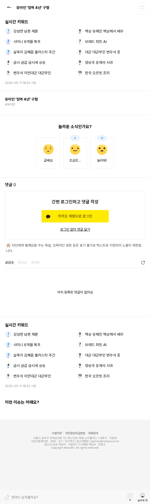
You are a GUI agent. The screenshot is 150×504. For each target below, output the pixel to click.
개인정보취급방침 (75, 433)
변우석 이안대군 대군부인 (32, 73)
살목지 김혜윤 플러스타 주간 (34, 52)
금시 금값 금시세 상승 (29, 62)
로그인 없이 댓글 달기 (75, 229)
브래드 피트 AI (96, 41)
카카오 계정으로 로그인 (75, 216)
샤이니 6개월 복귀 (26, 41)
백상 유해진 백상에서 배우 (104, 31)
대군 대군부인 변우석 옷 (102, 52)
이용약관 (57, 433)
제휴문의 (93, 433)
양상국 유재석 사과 (99, 62)
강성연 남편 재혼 (25, 31)
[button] (9, 7)
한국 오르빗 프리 (97, 73)
